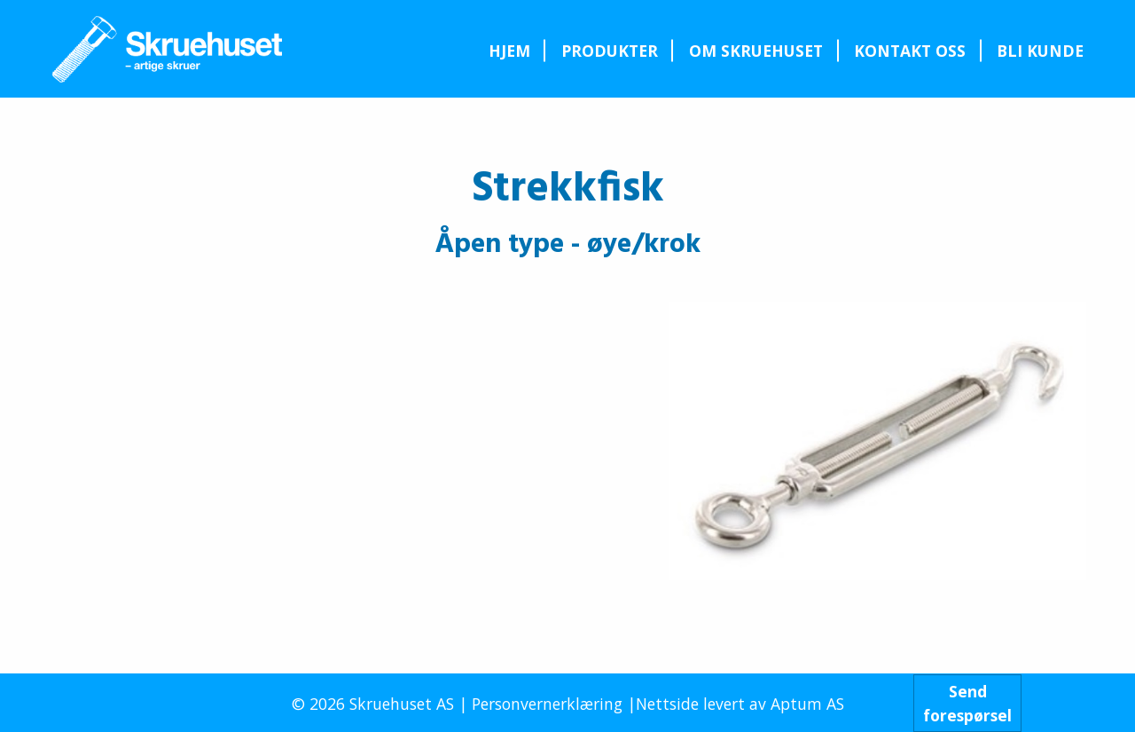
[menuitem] (509, 50)
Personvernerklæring (547, 703)
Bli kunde (1040, 50)
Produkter (609, 50)
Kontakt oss (910, 50)
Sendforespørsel (967, 703)
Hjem (509, 50)
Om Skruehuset (756, 50)
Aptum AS (807, 703)
